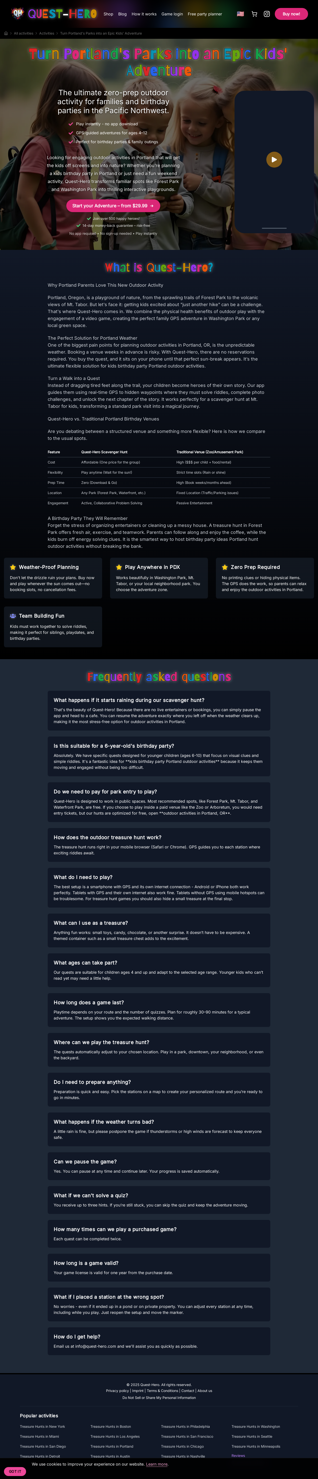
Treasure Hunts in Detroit (40, 1456)
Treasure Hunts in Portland (111, 1446)
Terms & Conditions (162, 1390)
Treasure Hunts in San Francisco (187, 1436)
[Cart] (254, 13)
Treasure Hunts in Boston (110, 1426)
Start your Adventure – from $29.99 (113, 206)
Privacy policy (117, 1390)
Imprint (138, 1390)
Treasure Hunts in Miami (39, 1436)
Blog (122, 13)
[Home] (6, 33)
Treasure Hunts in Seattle (252, 1436)
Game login (172, 13)
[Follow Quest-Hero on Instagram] (267, 14)
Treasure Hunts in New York (42, 1426)
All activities (23, 33)
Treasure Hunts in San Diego (43, 1446)
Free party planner (205, 13)
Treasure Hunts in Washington (256, 1426)
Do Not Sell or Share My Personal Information (159, 1397)
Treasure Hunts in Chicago (182, 1446)
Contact (187, 1390)
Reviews (238, 1455)
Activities (46, 33)
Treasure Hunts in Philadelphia (185, 1426)
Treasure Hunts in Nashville (183, 1456)
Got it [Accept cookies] (15, 1471)
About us (205, 1390)
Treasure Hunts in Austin (110, 1456)
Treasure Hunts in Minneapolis (256, 1446)
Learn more (156, 1464)
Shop (108, 13)
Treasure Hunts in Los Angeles (115, 1436)
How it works (144, 13)
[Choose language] (240, 13)
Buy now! (291, 13)
